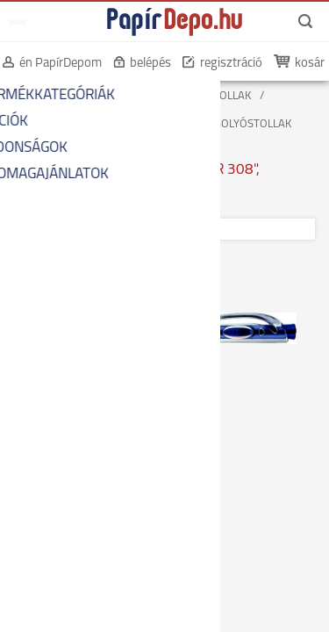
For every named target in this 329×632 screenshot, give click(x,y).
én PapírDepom (60, 63)
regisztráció (231, 63)
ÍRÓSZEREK (126, 96)
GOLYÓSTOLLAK (212, 96)
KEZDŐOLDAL (45, 96)
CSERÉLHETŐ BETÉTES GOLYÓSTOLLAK (108, 110)
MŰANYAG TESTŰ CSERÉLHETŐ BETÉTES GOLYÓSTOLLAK (151, 124)
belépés (150, 63)
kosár (310, 63)
